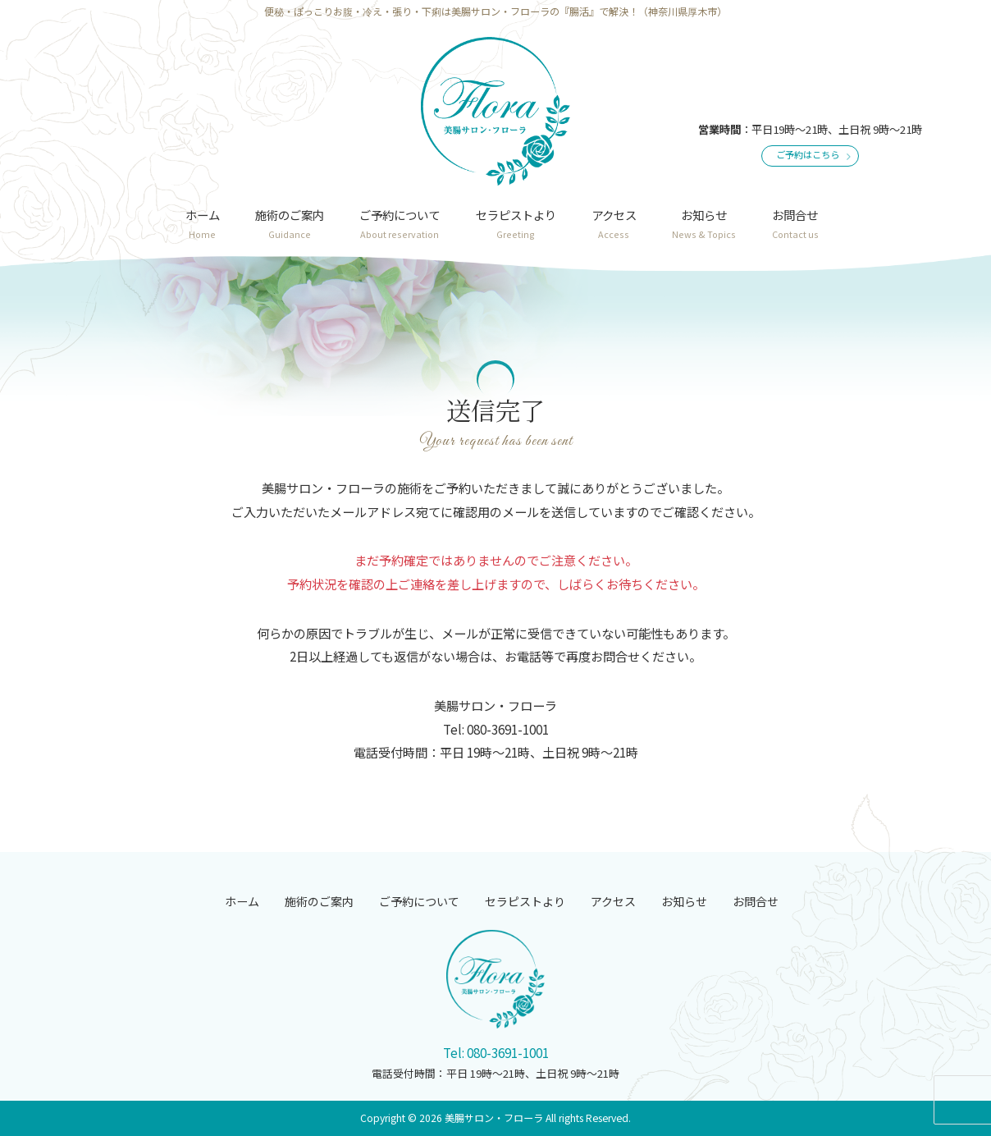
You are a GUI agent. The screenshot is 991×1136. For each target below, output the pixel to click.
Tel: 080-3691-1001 (496, 1052)
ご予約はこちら (807, 154)
